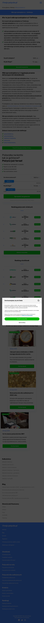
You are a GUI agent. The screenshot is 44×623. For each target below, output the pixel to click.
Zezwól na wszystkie (22, 319)
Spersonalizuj (22, 322)
